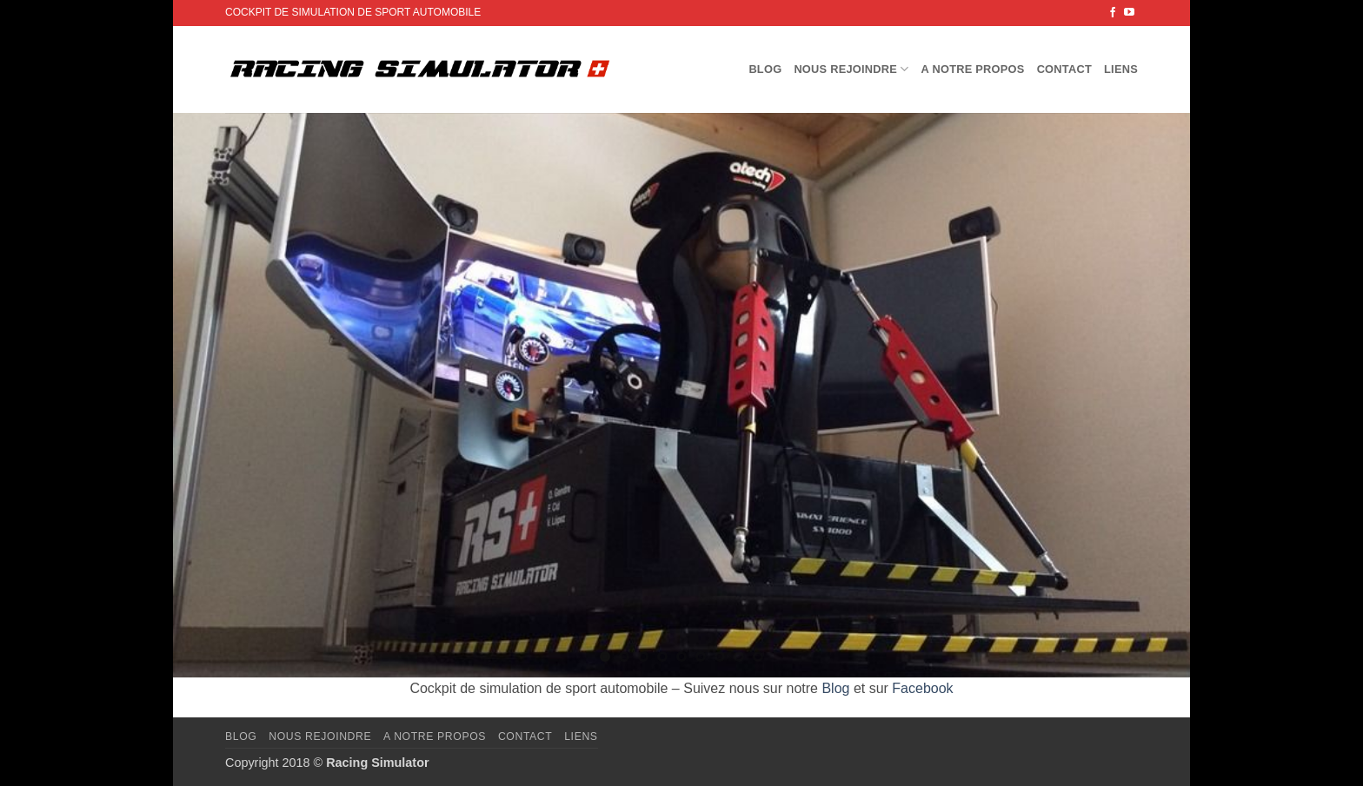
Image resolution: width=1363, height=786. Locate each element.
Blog (764, 69)
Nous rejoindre (851, 69)
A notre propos (973, 69)
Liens (1121, 69)
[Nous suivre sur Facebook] (1112, 13)
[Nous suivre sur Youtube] (1129, 13)
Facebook (922, 688)
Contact (1064, 69)
